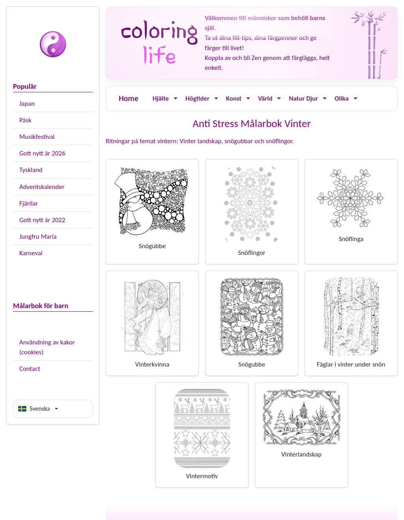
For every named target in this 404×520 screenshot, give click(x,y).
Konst (233, 98)
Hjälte (161, 98)
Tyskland (31, 170)
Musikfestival (36, 137)
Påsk (25, 120)
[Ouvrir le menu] (175, 98)
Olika (342, 98)
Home (128, 98)
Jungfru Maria (38, 236)
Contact (29, 369)
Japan (27, 103)
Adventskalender (42, 187)
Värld (265, 98)
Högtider (197, 98)
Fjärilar (28, 203)
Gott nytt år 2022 (42, 220)
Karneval (31, 253)
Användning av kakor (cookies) (47, 347)
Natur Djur (303, 98)
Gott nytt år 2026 (42, 153)
